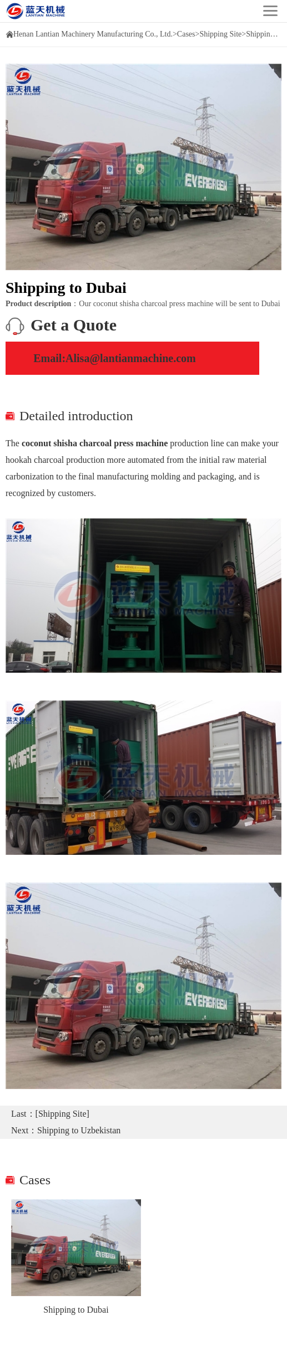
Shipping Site (220, 34)
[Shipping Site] (62, 1113)
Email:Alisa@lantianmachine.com (114, 358)
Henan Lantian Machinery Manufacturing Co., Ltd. (93, 34)
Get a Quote (74, 325)
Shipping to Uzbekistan (78, 1130)
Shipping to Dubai (75, 1309)
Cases (186, 34)
